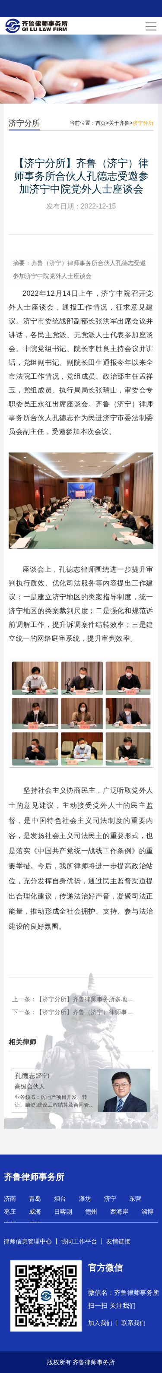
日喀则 (63, 1211)
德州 (91, 1211)
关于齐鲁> (121, 123)
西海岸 (119, 1211)
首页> (102, 123)
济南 (10, 1198)
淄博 (147, 1211)
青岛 (35, 1198)
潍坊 (85, 1198)
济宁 (110, 1198)
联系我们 (133, 1323)
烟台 (60, 1198)
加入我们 (100, 1323)
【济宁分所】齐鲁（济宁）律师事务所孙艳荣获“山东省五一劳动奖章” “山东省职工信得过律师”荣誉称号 (85, 1012)
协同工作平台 (79, 1241)
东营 (135, 1198)
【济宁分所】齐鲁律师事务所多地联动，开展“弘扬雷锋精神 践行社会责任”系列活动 (85, 999)
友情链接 (118, 1241)
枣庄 (10, 1211)
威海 (35, 1211)
